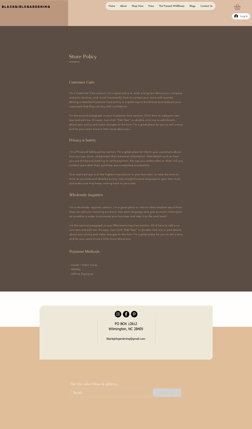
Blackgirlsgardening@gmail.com (125, 339)
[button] (240, 7)
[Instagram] (118, 314)
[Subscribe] (167, 393)
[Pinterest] (134, 314)
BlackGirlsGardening (26, 7)
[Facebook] (126, 314)
